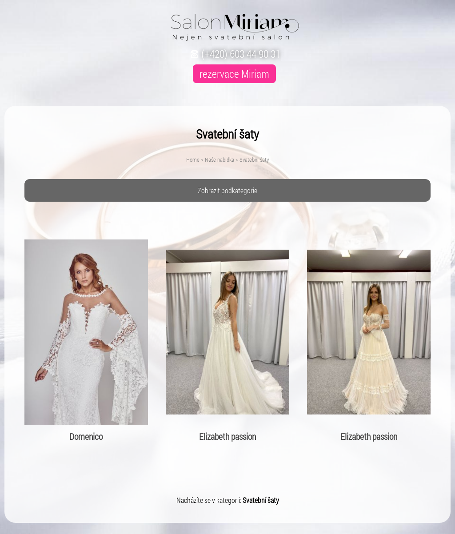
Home (193, 159)
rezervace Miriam (234, 74)
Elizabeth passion (227, 436)
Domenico (86, 436)
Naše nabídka (219, 159)
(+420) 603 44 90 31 (234, 54)
